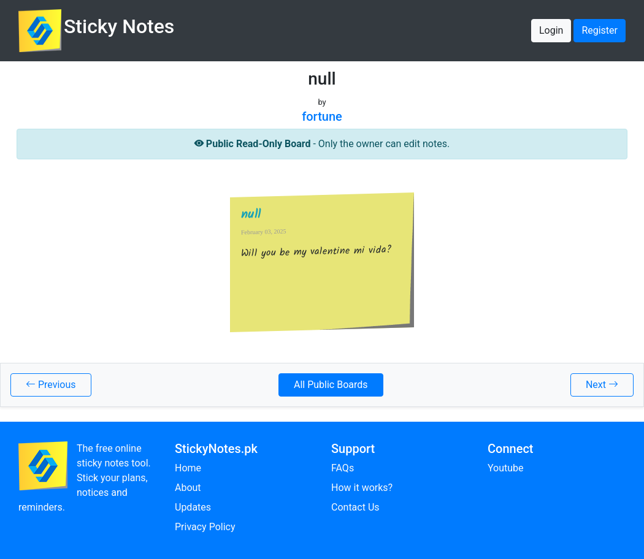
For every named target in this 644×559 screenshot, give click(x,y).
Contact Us (355, 507)
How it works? (362, 487)
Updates (193, 507)
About (188, 487)
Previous (51, 384)
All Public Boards (331, 384)
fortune (322, 116)
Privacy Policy (205, 527)
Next (602, 384)
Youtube (506, 468)
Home (188, 468)
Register (599, 30)
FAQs (342, 468)
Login (551, 30)
